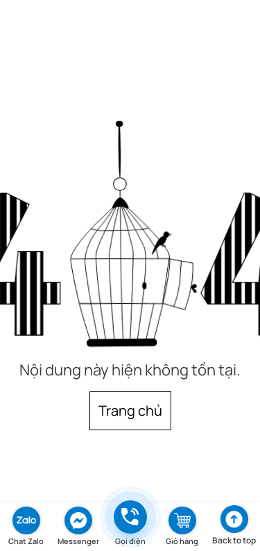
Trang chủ (130, 410)
